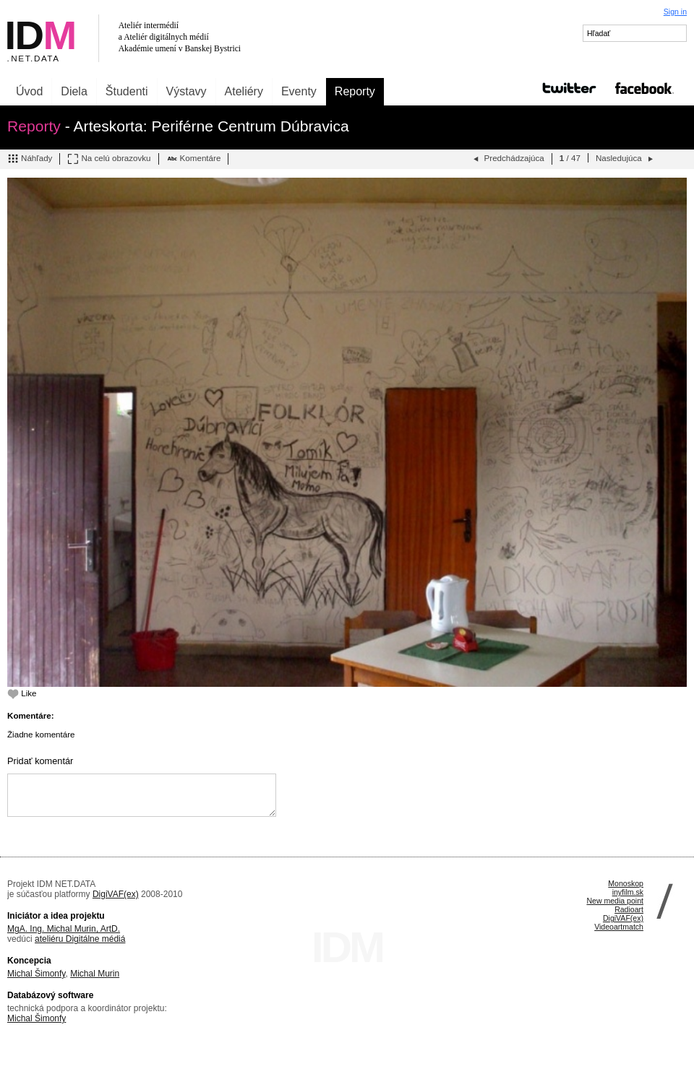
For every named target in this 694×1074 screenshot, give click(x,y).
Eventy (299, 91)
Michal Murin (94, 974)
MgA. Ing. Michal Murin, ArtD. (63, 929)
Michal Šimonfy (36, 974)
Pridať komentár (40, 760)
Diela (74, 91)
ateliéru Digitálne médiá (80, 939)
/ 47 (570, 158)
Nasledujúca (626, 159)
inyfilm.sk (627, 892)
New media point (614, 900)
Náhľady (29, 159)
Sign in (675, 11)
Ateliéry (244, 91)
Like (22, 693)
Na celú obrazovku (108, 159)
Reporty (355, 91)
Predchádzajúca (507, 159)
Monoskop (625, 883)
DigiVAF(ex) (116, 894)
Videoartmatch (618, 926)
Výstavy (186, 91)
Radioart (628, 909)
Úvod (29, 91)
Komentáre (193, 159)
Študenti (127, 91)
